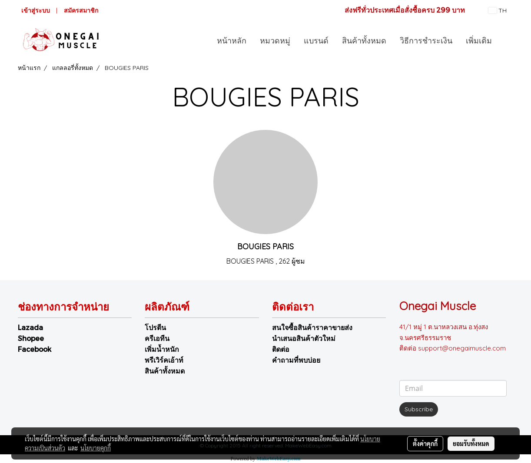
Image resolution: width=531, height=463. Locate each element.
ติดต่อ (280, 349)
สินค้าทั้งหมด (364, 41)
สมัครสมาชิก (81, 10)
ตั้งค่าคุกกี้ (425, 443)
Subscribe (419, 409)
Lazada (30, 327)
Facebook (34, 349)
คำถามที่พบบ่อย (296, 360)
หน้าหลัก (231, 41)
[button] (506, 40)
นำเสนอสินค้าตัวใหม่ (303, 338)
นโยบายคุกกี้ (95, 448)
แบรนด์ (316, 41)
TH (497, 10)
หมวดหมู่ (275, 41)
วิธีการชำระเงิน (426, 41)
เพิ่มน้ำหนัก (162, 349)
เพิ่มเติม (479, 41)
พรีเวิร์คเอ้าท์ (164, 360)
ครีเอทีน (157, 338)
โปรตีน (155, 327)
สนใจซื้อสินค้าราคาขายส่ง (312, 327)
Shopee (31, 338)
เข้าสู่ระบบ (35, 10)
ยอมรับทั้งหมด (471, 443)
